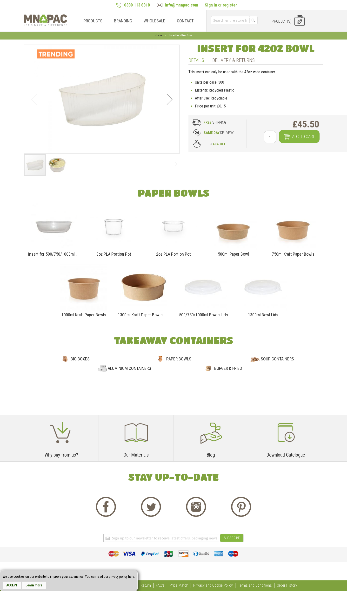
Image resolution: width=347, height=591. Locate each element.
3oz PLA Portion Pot (113, 254)
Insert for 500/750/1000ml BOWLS (58, 254)
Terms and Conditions (255, 585)
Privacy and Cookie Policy (213, 585)
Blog (211, 455)
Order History (287, 585)
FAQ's (160, 585)
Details (196, 60)
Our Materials (136, 455)
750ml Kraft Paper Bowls (293, 254)
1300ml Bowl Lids (263, 314)
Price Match (179, 585)
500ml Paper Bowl (233, 254)
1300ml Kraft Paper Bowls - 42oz (146, 314)
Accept (12, 585)
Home (158, 35)
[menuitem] (92, 20)
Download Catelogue (285, 455)
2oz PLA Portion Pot (173, 254)
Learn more (34, 585)
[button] (169, 99)
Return (145, 585)
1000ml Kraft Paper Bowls (83, 314)
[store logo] (45, 20)
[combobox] (230, 20)
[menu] (137, 20)
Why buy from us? (61, 455)
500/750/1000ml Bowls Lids (203, 314)
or (221, 4)
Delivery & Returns (233, 60)
